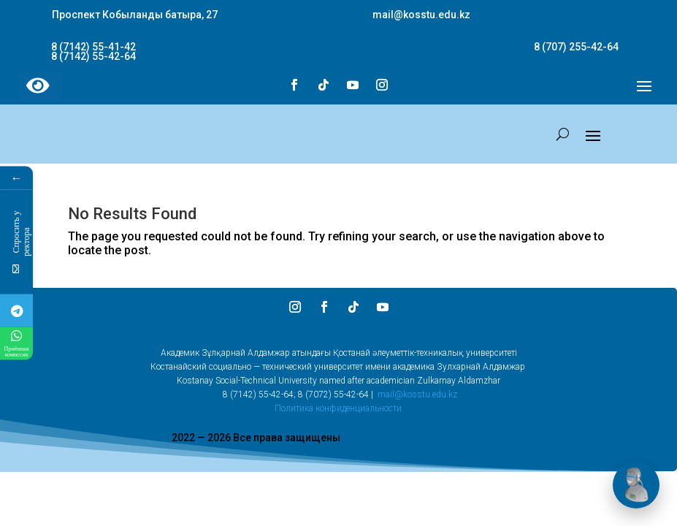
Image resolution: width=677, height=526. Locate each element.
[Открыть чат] (636, 485)
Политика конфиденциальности (338, 408)
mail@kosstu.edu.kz (417, 394)
